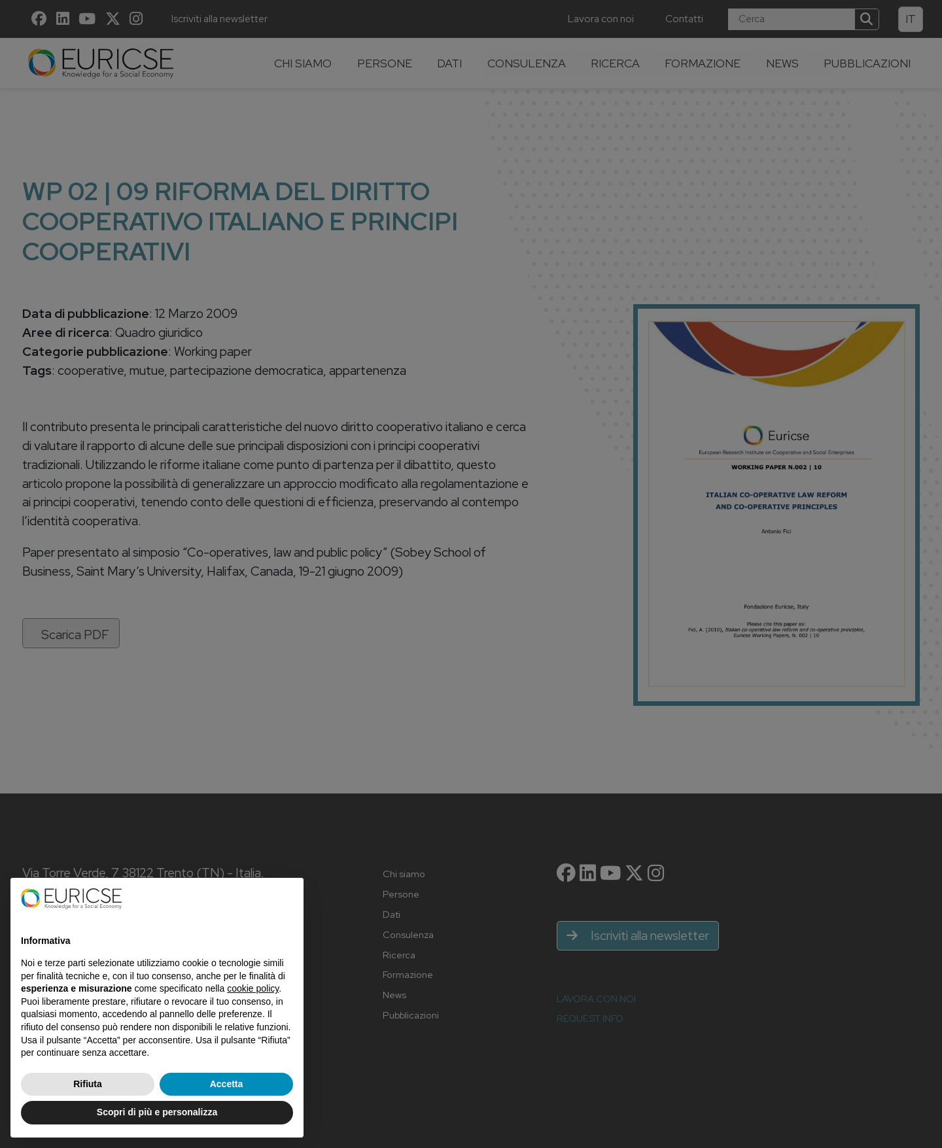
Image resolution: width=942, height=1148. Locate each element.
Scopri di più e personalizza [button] (157, 1112)
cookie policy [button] (253, 988)
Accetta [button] (226, 1084)
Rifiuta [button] (87, 1084)
